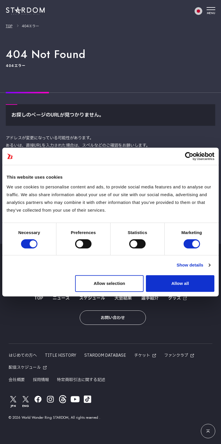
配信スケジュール (25, 367)
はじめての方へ (23, 355)
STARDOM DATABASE (105, 355)
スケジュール (92, 298)
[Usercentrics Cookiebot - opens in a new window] (189, 156)
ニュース (61, 298)
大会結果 (123, 298)
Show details (190, 264)
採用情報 (41, 380)
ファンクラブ (176, 355)
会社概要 (17, 380)
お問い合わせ (113, 318)
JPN (13, 401)
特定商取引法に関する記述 (81, 380)
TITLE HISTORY (60, 355)
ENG (25, 401)
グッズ (174, 298)
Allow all (180, 283)
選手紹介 (150, 298)
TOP (9, 26)
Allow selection (109, 283)
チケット (142, 355)
